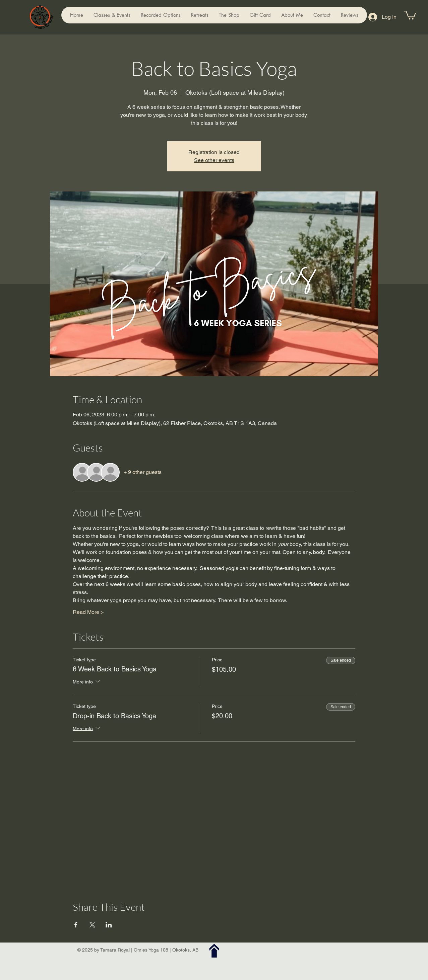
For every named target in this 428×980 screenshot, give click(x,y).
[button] (410, 14)
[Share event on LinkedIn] (109, 924)
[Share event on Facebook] (76, 924)
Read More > (88, 612)
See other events (214, 160)
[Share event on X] (92, 924)
